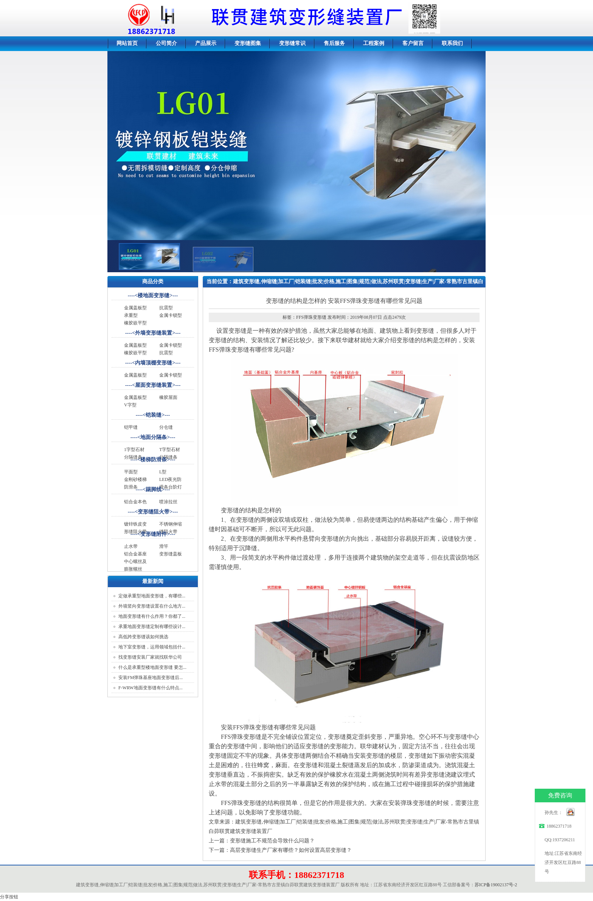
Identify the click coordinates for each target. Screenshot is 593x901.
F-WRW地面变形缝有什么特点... (150, 687)
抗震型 (166, 307)
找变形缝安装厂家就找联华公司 (150, 657)
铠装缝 (153, 415)
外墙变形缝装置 (153, 333)
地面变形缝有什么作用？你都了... (151, 616)
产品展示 (205, 43)
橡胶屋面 (168, 397)
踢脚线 (153, 489)
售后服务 (334, 43)
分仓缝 (166, 427)
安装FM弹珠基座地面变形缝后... (150, 677)
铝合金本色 (135, 501)
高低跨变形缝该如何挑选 (143, 636)
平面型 (131, 472)
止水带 (131, 546)
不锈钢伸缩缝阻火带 (170, 527)
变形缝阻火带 (153, 512)
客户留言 (413, 43)
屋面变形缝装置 (153, 385)
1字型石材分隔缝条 (134, 453)
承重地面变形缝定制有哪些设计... (151, 626)
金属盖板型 (135, 307)
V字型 (130, 405)
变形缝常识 (292, 43)
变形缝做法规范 (291, 293)
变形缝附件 (153, 534)
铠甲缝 (131, 427)
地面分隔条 (153, 437)
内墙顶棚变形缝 (153, 363)
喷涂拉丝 (168, 501)
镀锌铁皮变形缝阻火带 (135, 527)
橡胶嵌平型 (135, 323)
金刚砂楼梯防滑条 (135, 483)
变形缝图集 (247, 43)
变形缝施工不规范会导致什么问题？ (272, 841)
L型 (162, 472)
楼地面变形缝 (153, 295)
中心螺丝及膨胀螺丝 (135, 565)
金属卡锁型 (170, 315)
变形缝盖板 (170, 554)
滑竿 (163, 546)
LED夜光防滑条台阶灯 (170, 483)
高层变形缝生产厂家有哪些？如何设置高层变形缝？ (291, 850)
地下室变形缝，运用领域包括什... (151, 647)
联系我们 (452, 43)
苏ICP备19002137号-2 (496, 884)
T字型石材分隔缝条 (169, 453)
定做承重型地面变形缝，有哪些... (151, 596)
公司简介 (166, 43)
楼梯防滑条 (153, 459)
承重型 (131, 315)
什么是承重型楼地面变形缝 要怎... (152, 667)
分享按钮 (9, 896)
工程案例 (373, 43)
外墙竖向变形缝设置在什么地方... (151, 606)
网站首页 (127, 43)
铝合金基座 (135, 554)
